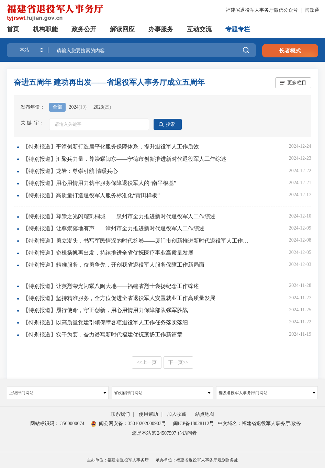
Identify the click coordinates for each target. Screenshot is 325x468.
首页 (13, 29)
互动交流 (199, 29)
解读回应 (122, 29)
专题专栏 (237, 29)
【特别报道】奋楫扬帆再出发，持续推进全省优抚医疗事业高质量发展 (108, 253)
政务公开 (83, 29)
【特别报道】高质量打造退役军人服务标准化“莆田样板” (91, 195)
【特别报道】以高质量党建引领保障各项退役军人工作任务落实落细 (105, 322)
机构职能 (45, 29)
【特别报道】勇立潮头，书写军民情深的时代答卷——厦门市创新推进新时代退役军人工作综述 (138, 241)
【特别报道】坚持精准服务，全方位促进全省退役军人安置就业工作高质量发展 (119, 298)
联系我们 (120, 414)
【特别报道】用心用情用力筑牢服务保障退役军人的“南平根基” (99, 183)
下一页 (178, 362)
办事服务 (160, 29)
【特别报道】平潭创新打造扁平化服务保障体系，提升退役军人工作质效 (111, 146)
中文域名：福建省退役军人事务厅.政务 (259, 423)
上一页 (147, 362)
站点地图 (204, 414)
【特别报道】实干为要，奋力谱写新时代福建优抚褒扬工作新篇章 (102, 334)
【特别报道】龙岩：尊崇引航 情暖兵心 (70, 171)
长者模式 (290, 51)
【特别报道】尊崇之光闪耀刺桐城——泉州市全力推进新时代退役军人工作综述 (119, 216)
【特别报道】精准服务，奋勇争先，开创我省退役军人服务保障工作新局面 (113, 265)
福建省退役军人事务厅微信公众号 (262, 10)
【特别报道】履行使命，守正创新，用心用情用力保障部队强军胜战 (105, 310)
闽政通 (312, 10)
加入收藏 (176, 414)
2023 (102, 107)
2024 (78, 107)
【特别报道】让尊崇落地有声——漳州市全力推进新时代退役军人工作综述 (113, 228)
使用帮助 (148, 414)
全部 (57, 107)
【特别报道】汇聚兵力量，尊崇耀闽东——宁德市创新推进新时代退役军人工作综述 (124, 159)
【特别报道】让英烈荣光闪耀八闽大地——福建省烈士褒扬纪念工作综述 (111, 286)
